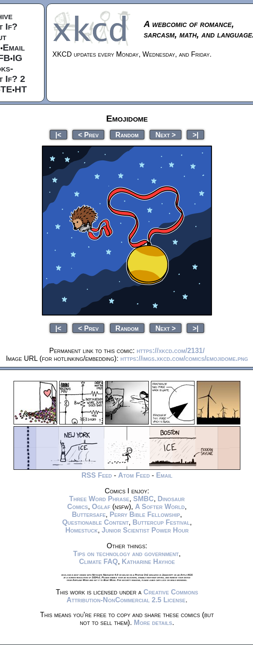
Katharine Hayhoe (148, 561)
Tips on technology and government (126, 553)
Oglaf (101, 506)
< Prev (88, 134)
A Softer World (160, 506)
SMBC (143, 498)
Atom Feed (134, 475)
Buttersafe (89, 514)
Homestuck (81, 530)
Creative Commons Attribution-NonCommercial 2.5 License (132, 596)
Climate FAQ (98, 561)
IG (17, 58)
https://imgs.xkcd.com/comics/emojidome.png (184, 358)
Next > (165, 134)
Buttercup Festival (161, 522)
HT (21, 89)
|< (58, 134)
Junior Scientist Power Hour (145, 530)
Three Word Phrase (99, 498)
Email (14, 47)
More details (153, 622)
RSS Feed (97, 475)
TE (6, 89)
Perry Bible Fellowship (144, 514)
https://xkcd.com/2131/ (171, 350)
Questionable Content (95, 522)
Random (127, 134)
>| (195, 134)
